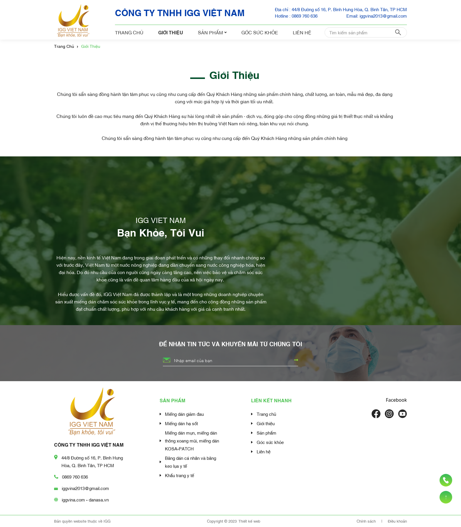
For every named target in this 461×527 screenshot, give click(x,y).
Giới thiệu (170, 32)
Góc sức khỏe (259, 32)
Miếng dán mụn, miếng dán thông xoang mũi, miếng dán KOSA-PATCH (192, 440)
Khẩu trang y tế (179, 475)
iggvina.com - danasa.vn (85, 499)
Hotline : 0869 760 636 (296, 15)
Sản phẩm (212, 32)
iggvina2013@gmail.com (85, 488)
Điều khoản (397, 520)
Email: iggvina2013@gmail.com (376, 15)
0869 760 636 (75, 476)
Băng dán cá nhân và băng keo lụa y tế (190, 462)
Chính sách (367, 520)
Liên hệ (302, 32)
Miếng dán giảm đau (184, 414)
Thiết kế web (249, 520)
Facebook (396, 400)
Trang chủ (129, 32)
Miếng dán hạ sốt (181, 423)
